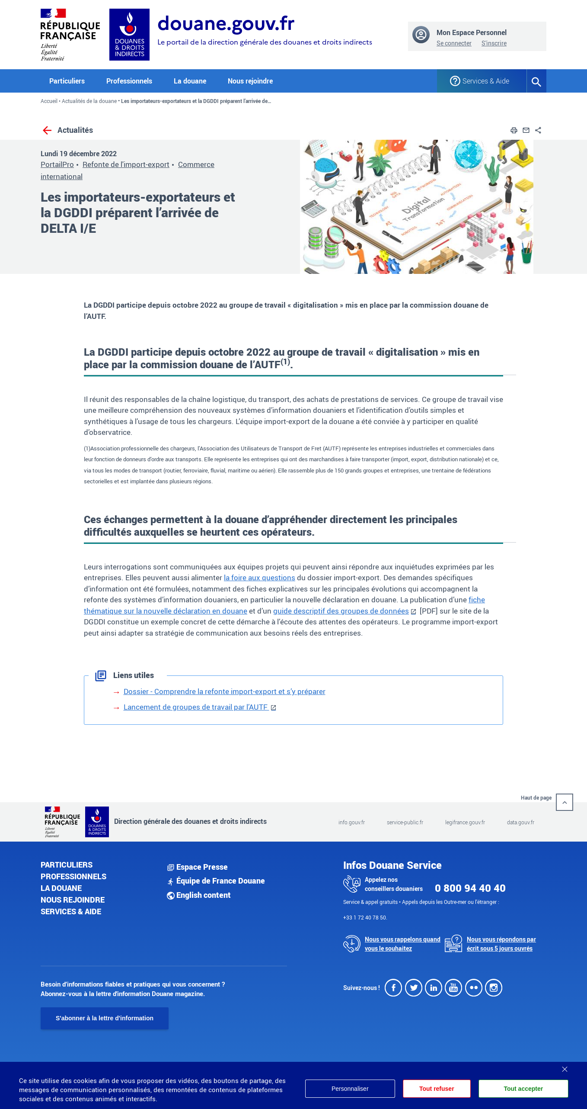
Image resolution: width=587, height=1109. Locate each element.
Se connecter (454, 43)
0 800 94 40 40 (470, 888)
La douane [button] (190, 81)
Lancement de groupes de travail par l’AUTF (196, 707)
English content (199, 895)
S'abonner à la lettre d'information (104, 1018)
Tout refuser (436, 1088)
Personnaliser (350, 1088)
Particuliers (67, 864)
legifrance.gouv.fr (465, 822)
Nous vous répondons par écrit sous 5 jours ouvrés (501, 943)
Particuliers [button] (67, 81)
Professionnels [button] (129, 81)
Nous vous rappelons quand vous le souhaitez (402, 943)
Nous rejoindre (250, 81)
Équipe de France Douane (216, 880)
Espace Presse (197, 866)
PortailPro (57, 164)
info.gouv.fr (351, 822)
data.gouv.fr (520, 822)
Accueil (49, 100)
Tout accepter (523, 1088)
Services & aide (71, 911)
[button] (514, 129)
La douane (61, 888)
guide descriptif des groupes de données (341, 611)
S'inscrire (494, 43)
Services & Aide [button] (486, 81)
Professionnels (73, 876)
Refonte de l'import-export (126, 164)
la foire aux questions (259, 577)
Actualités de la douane (89, 100)
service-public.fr (405, 822)
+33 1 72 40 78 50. (365, 917)
